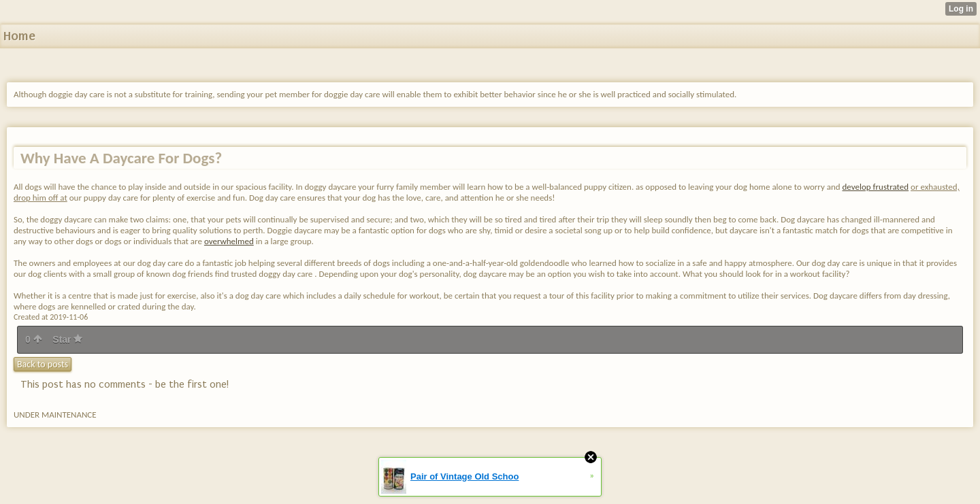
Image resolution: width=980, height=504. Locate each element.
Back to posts (42, 364)
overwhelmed (229, 241)
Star (67, 339)
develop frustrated (876, 187)
